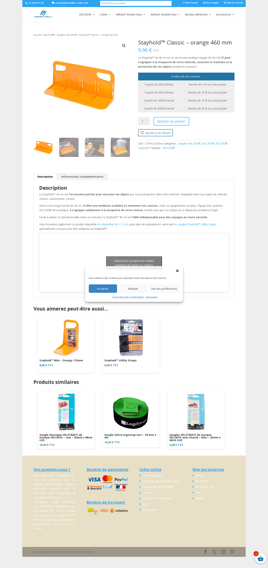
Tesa (198, 492)
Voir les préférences (164, 288)
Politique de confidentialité (158, 487)
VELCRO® (85, 14)
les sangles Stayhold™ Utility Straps (195, 224)
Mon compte (211, 3)
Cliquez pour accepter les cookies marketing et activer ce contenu (134, 263)
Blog (145, 504)
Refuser (133, 288)
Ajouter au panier (171, 121)
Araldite (199, 498)
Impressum (151, 296)
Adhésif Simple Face (129, 14)
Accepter (103, 288)
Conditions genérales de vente (160, 481)
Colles (103, 14)
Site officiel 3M (204, 487)
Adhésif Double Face (163, 14)
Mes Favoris (149, 510)
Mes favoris (190, 3)
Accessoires (223, 14)
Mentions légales (152, 475)
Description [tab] (45, 176)
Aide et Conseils (233, 3)
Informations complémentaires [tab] (82, 176)
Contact (147, 492)
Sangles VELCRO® (66, 34)
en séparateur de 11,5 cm (113, 224)
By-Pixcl (200, 475)
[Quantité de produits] (144, 121)
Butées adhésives (196, 14)
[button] (177, 271)
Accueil (37, 34)
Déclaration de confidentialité (128, 296)
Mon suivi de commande (157, 498)
